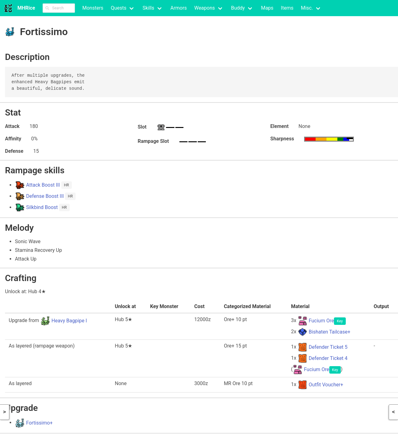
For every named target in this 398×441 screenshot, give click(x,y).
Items (287, 8)
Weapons (204, 8)
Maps (267, 8)
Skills (148, 8)
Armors (178, 8)
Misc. (307, 8)
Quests (118, 8)
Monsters (93, 8)
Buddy (238, 8)
